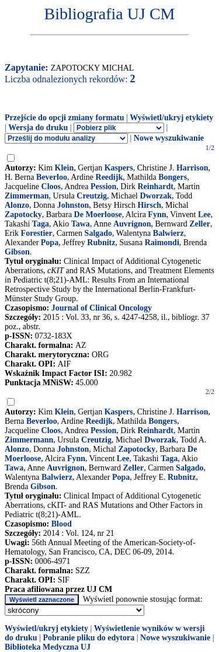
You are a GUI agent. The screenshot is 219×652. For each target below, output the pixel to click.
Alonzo (17, 205)
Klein (64, 167)
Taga (40, 223)
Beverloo (51, 177)
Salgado (98, 233)
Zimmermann (29, 439)
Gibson (17, 251)
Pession (103, 186)
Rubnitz (101, 242)
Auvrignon (132, 223)
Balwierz (168, 233)
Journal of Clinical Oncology (101, 308)
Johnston (73, 205)
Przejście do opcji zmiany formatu (64, 117)
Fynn (157, 214)
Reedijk (109, 177)
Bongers (172, 177)
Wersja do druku (38, 127)
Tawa (80, 223)
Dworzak (155, 195)
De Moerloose (98, 214)
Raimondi (162, 242)
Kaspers (119, 167)
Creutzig (92, 195)
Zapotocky (23, 214)
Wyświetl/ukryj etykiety (171, 117)
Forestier (37, 233)
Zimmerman (26, 195)
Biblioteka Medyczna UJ (48, 647)
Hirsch (149, 205)
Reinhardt (155, 186)
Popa (49, 242)
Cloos (51, 186)
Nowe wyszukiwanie (169, 138)
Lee (204, 214)
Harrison (192, 167)
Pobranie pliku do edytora (88, 637)
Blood (61, 523)
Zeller (199, 223)
